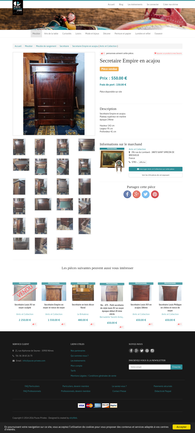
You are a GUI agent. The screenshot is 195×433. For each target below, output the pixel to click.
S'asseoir (158, 33)
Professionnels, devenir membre (75, 391)
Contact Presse (119, 391)
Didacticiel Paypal (163, 391)
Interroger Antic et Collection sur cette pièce (155, 169)
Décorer (106, 33)
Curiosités (66, 33)
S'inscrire (176, 367)
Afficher (142, 162)
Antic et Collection (137, 149)
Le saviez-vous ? (119, 386)
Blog (121, 4)
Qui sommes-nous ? (79, 356)
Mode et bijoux (92, 33)
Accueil (111, 4)
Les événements (135, 4)
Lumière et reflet (142, 33)
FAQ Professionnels (32, 391)
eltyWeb (73, 418)
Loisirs (78, 33)
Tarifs (73, 371)
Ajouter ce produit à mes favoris (168, 53)
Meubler (36, 33)
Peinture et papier (123, 33)
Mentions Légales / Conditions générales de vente (93, 376)
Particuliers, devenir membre (75, 386)
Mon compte (76, 366)
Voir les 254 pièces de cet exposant (155, 175)
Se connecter (153, 4)
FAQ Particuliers (32, 386)
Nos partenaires (78, 351)
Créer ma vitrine (170, 4)
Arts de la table (51, 33)
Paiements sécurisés (163, 386)
